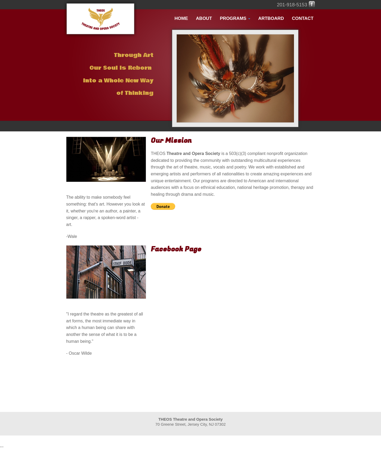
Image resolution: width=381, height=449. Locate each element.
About (204, 18)
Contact (303, 18)
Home (181, 18)
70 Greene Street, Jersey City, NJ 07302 (190, 424)
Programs (235, 18)
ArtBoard (271, 18)
